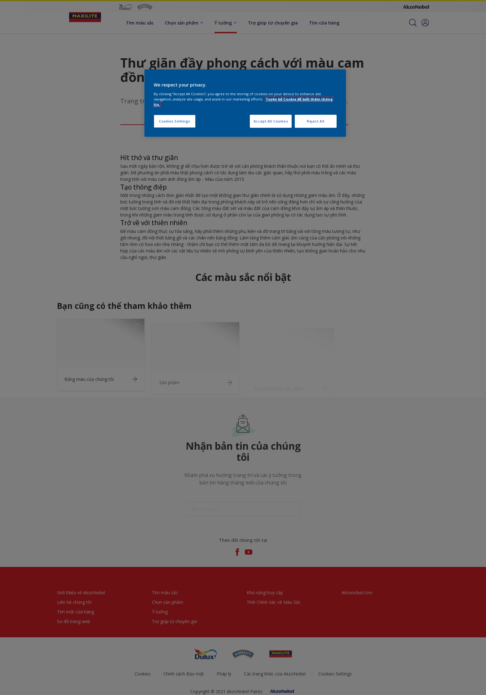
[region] (245, 103)
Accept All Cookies (271, 121)
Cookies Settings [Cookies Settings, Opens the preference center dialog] (174, 121)
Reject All (316, 121)
